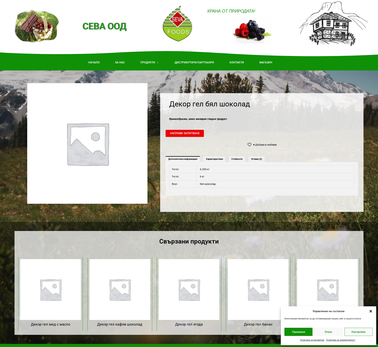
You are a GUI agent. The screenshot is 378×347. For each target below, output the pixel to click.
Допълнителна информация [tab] (182, 159)
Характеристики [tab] (214, 159)
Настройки (358, 332)
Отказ (328, 332)
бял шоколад (207, 183)
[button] (371, 311)
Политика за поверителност (340, 340)
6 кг (202, 176)
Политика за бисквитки (312, 340)
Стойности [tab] (237, 159)
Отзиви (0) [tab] (256, 159)
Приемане (298, 332)
